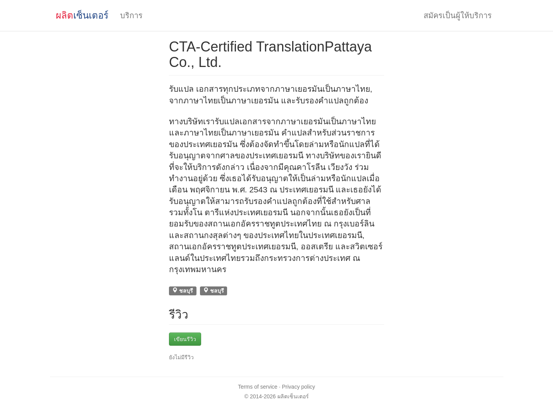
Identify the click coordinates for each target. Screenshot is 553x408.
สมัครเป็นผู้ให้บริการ (458, 15)
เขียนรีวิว (185, 339)
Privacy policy (298, 387)
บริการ (131, 15)
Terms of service (257, 387)
